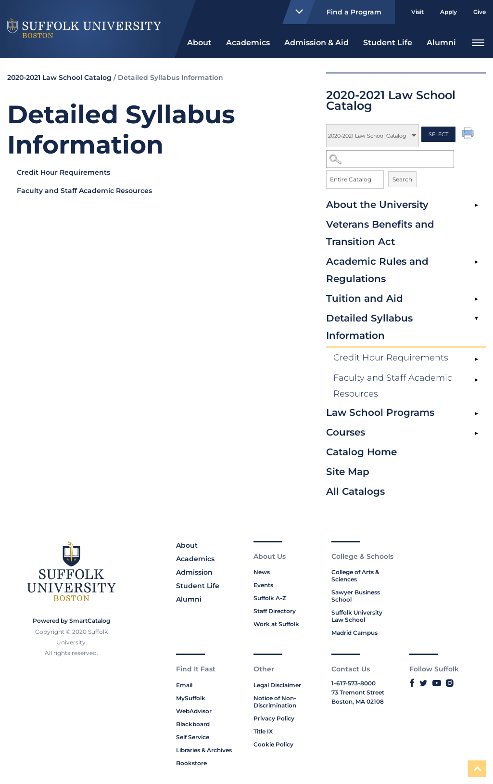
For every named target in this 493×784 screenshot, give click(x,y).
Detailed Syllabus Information (369, 326)
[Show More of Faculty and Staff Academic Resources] (476, 380)
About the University (377, 204)
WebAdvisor (194, 711)
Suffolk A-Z (269, 598)
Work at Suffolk (276, 624)
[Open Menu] (478, 42)
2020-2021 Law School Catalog (59, 77)
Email (184, 685)
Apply (448, 11)
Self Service (192, 737)
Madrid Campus (354, 632)
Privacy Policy (273, 718)
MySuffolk (190, 698)
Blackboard (193, 724)
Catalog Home (361, 452)
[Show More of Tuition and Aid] (476, 299)
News (261, 572)
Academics (248, 42)
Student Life (387, 42)
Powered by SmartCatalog (71, 620)
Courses (345, 432)
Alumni (441, 42)
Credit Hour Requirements (390, 357)
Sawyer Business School (355, 596)
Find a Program (334, 12)
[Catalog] (372, 135)
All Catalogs (355, 491)
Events (263, 585)
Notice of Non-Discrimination (274, 701)
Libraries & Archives (204, 750)
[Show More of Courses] (476, 433)
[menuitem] (199, 41)
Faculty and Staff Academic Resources (392, 385)
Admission (194, 572)
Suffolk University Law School (356, 616)
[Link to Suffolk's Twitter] (423, 683)
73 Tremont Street (357, 692)
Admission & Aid (316, 42)
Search (402, 179)
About (199, 42)
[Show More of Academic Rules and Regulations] (476, 262)
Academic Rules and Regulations (377, 270)
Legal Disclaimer (277, 685)
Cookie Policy (273, 744)
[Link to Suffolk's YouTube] (436, 683)
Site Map (347, 471)
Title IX (263, 731)
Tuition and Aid (364, 298)
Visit (417, 11)
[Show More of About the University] (476, 205)
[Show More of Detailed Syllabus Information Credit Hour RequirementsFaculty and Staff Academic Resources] (476, 319)
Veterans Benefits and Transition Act (380, 232)
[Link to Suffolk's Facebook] (412, 683)
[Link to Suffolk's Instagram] (449, 683)
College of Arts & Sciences (355, 575)
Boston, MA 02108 (357, 701)
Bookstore (191, 763)
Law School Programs (380, 412)
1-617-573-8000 (353, 683)
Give (479, 11)
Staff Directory (274, 611)
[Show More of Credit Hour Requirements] (476, 359)
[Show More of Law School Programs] (476, 413)
